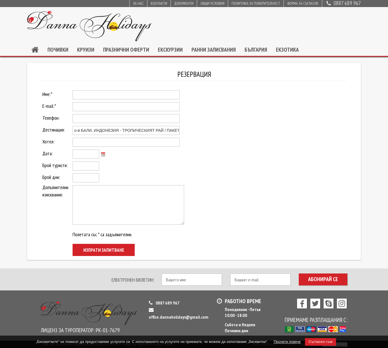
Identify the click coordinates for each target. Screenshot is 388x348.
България (256, 49)
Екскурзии (170, 49)
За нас (138, 3)
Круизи (85, 49)
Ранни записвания (213, 49)
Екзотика (287, 49)
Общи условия (212, 3)
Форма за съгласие (303, 3)
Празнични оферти (126, 49)
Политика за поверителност (256, 3)
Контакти (159, 3)
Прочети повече (287, 342)
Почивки (57, 49)
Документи (183, 3)
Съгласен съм (321, 342)
